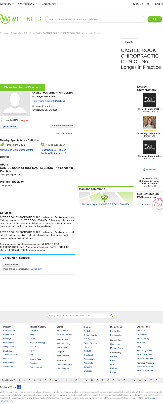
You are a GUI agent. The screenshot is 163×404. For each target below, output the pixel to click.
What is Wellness (144, 354)
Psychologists (116, 335)
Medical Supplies (64, 334)
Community (49, 3)
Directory (5, 3)
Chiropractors (9, 330)
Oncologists (88, 355)
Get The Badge (64, 133)
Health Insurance (64, 364)
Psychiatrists (115, 331)
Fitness (33, 334)
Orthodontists (36, 367)
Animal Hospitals (10, 355)
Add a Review (11, 264)
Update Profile (9, 126)
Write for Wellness (145, 358)
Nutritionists (8, 342)
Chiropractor (16, 33)
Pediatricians (89, 359)
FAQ (139, 346)
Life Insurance (63, 368)
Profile (129, 42)
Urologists (87, 371)
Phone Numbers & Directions (22, 87)
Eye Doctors (8, 334)
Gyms (32, 338)
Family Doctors (90, 343)
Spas (32, 350)
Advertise (141, 342)
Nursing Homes (64, 355)
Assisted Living (63, 343)
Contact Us (142, 334)
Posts (112, 360)
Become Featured (145, 371)
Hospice (60, 351)
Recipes (113, 372)
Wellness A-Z (26, 3)
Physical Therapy (37, 342)
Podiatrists (88, 363)
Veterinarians (9, 367)
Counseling (115, 340)
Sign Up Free (141, 3)
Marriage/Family (117, 348)
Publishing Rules (144, 350)
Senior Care (62, 339)
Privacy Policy (143, 338)
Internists (87, 347)
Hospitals (7, 359)
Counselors (115, 344)
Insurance (61, 360)
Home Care (62, 347)
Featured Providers (145, 367)
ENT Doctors (89, 339)
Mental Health (116, 327)
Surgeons (87, 367)
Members (114, 356)
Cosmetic (34, 330)
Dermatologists (90, 335)
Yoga (32, 354)
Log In (159, 3)
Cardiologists (89, 331)
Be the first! (36, 269)
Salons (33, 346)
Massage (7, 338)
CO (26, 33)
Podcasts (114, 368)
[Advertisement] (49, 60)
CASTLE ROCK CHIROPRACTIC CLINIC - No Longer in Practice (72, 33)
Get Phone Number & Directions (49, 101)
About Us (141, 330)
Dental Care (35, 359)
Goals (112, 364)
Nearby (149, 88)
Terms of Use (149, 398)
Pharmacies (8, 363)
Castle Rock (35, 33)
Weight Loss (8, 346)
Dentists (33, 363)
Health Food (62, 330)
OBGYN (87, 351)
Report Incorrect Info (62, 125)
